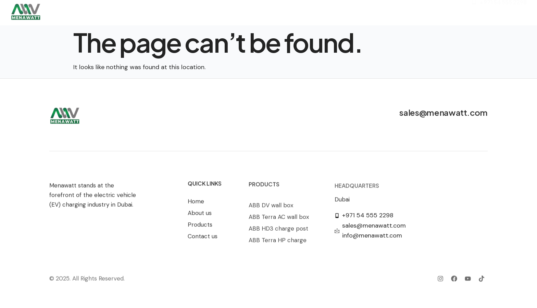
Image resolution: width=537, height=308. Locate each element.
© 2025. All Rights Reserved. (87, 282)
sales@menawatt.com (443, 113)
